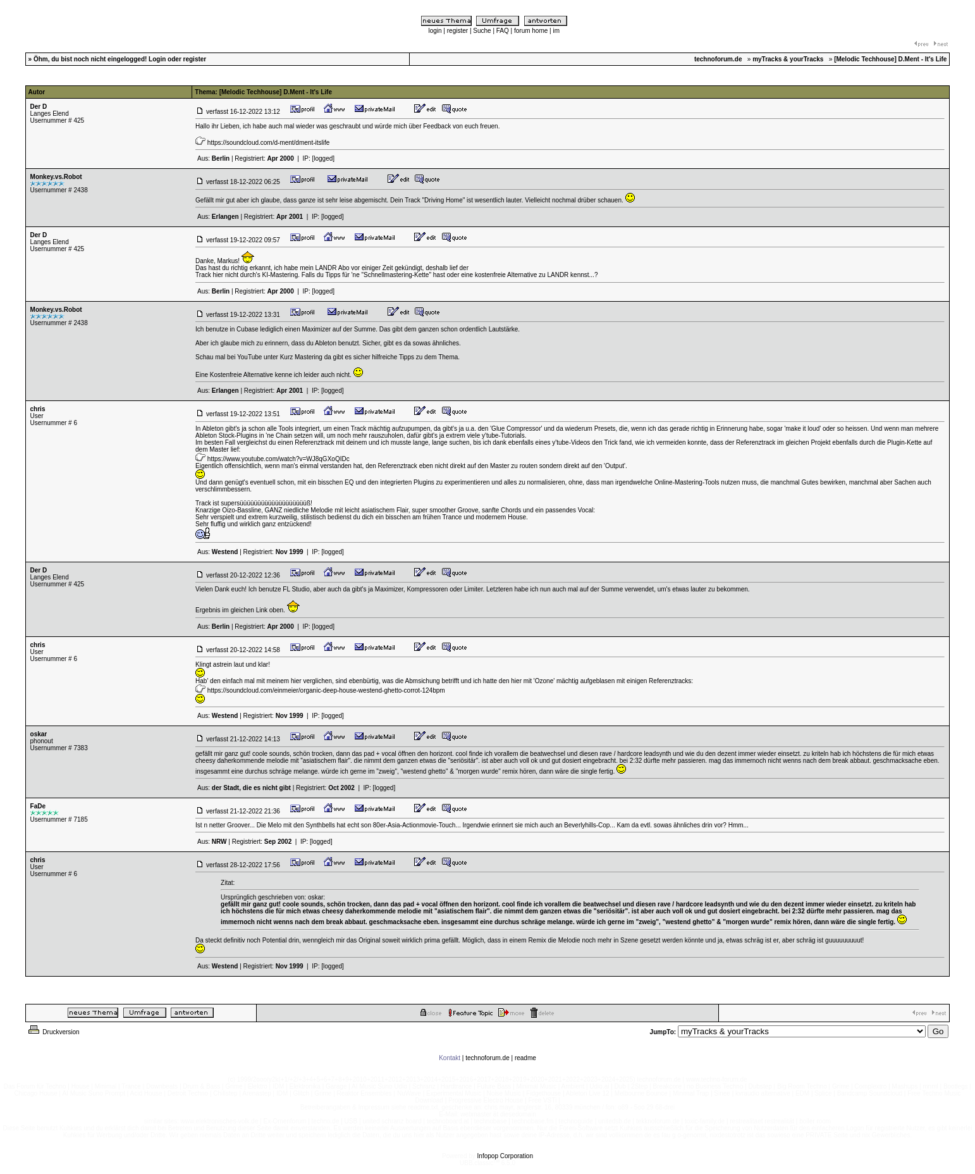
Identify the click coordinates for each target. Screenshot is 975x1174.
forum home (531, 30)
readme (525, 1057)
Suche (482, 30)
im (556, 30)
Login (157, 59)
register (457, 30)
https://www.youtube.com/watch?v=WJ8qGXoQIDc (278, 458)
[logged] (323, 158)
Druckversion (53, 1032)
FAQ (502, 30)
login (434, 30)
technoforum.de (487, 1057)
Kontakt (449, 1057)
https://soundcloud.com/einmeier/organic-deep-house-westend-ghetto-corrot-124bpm (326, 690)
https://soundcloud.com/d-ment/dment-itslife (268, 142)
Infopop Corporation (505, 1155)
